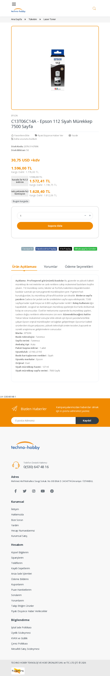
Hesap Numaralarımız (23, 530)
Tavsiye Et (27, 248)
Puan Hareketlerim (21, 589)
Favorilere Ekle (20, 135)
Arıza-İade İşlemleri (21, 573)
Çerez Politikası (19, 643)
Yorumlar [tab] (51, 266)
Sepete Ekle (55, 225)
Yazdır (73, 135)
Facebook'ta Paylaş (46, 248)
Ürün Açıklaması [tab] (24, 266)
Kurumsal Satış (19, 536)
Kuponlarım (17, 584)
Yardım (15, 525)
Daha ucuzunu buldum (24, 138)
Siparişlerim (17, 557)
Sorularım (16, 595)
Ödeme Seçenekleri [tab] (79, 266)
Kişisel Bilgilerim (19, 552)
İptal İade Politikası (21, 627)
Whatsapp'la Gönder (85, 248)
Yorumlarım (17, 600)
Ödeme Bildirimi (20, 579)
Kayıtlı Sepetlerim (20, 568)
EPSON (14, 115)
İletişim (15, 509)
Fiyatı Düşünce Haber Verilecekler (29, 611)
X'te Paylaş (65, 248)
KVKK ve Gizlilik (19, 638)
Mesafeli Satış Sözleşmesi (25, 648)
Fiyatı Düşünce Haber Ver (49, 135)
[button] (94, 7)
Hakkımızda (17, 514)
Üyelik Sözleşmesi (21, 632)
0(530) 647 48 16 (36, 466)
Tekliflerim (16, 563)
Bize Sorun (17, 520)
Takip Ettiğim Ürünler (22, 605)
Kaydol (87, 420)
